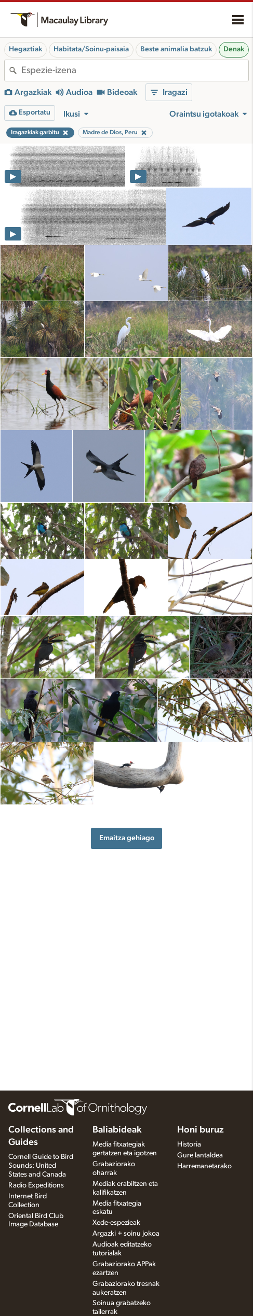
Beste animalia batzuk (176, 49)
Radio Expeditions (36, 1185)
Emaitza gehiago (126, 838)
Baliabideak (116, 1130)
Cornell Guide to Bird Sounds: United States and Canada (40, 1165)
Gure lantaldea (200, 1155)
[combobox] (134, 70)
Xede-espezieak (116, 1222)
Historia (189, 1144)
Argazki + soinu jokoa (125, 1233)
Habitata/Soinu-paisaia (91, 49)
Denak (233, 49)
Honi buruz (200, 1130)
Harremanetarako (204, 1166)
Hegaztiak (25, 49)
